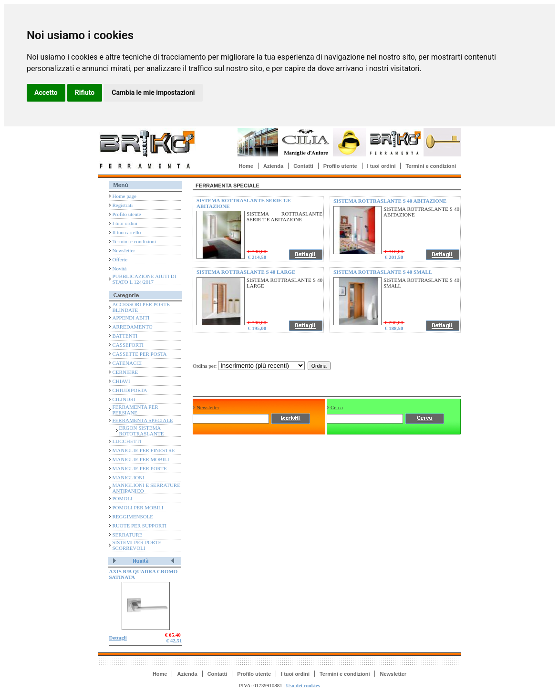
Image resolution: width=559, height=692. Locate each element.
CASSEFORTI (128, 345)
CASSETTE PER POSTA (140, 354)
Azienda (273, 166)
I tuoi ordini (381, 166)
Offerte (120, 259)
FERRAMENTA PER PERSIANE (135, 409)
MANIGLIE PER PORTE (140, 468)
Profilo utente (340, 166)
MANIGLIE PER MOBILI (141, 459)
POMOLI (123, 498)
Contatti (303, 166)
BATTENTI (125, 336)
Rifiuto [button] (85, 92)
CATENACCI (127, 363)
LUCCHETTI (127, 441)
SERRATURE (128, 534)
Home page (124, 196)
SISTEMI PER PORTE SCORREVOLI (137, 545)
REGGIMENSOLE (133, 516)
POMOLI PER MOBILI (138, 507)
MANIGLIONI (129, 477)
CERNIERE (125, 372)
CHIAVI (121, 381)
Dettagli (118, 637)
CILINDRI (124, 399)
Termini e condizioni (430, 166)
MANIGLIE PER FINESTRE (144, 450)
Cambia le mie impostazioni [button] (153, 92)
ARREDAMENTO (133, 327)
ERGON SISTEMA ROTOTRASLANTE (141, 430)
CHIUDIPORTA (130, 390)
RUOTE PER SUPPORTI (140, 525)
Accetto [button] (46, 92)
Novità (120, 268)
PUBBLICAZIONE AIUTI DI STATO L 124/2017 (144, 279)
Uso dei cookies (303, 685)
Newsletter (124, 250)
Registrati (123, 205)
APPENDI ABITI (131, 317)
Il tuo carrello (127, 232)
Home (245, 166)
